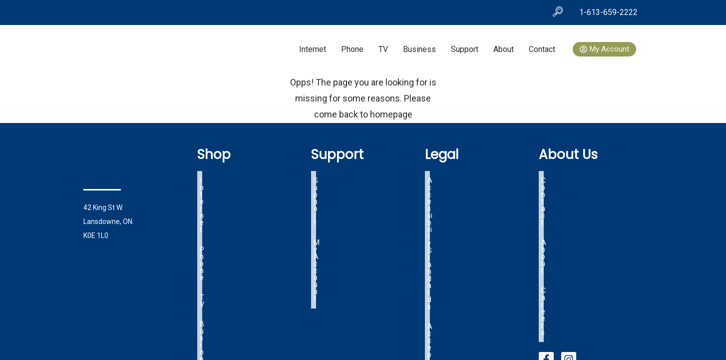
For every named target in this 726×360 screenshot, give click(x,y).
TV (383, 49)
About (503, 49)
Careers (553, 201)
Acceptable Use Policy (462, 189)
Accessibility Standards (464, 177)
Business (419, 49)
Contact (542, 49)
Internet (312, 49)
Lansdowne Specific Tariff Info (475, 213)
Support (464, 49)
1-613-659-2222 (608, 12)
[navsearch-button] (558, 12)
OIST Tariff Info (451, 225)
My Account (332, 189)
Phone (352, 49)
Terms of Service (454, 201)
